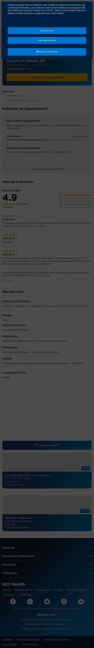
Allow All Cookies (46, 31)
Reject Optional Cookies (47, 40)
